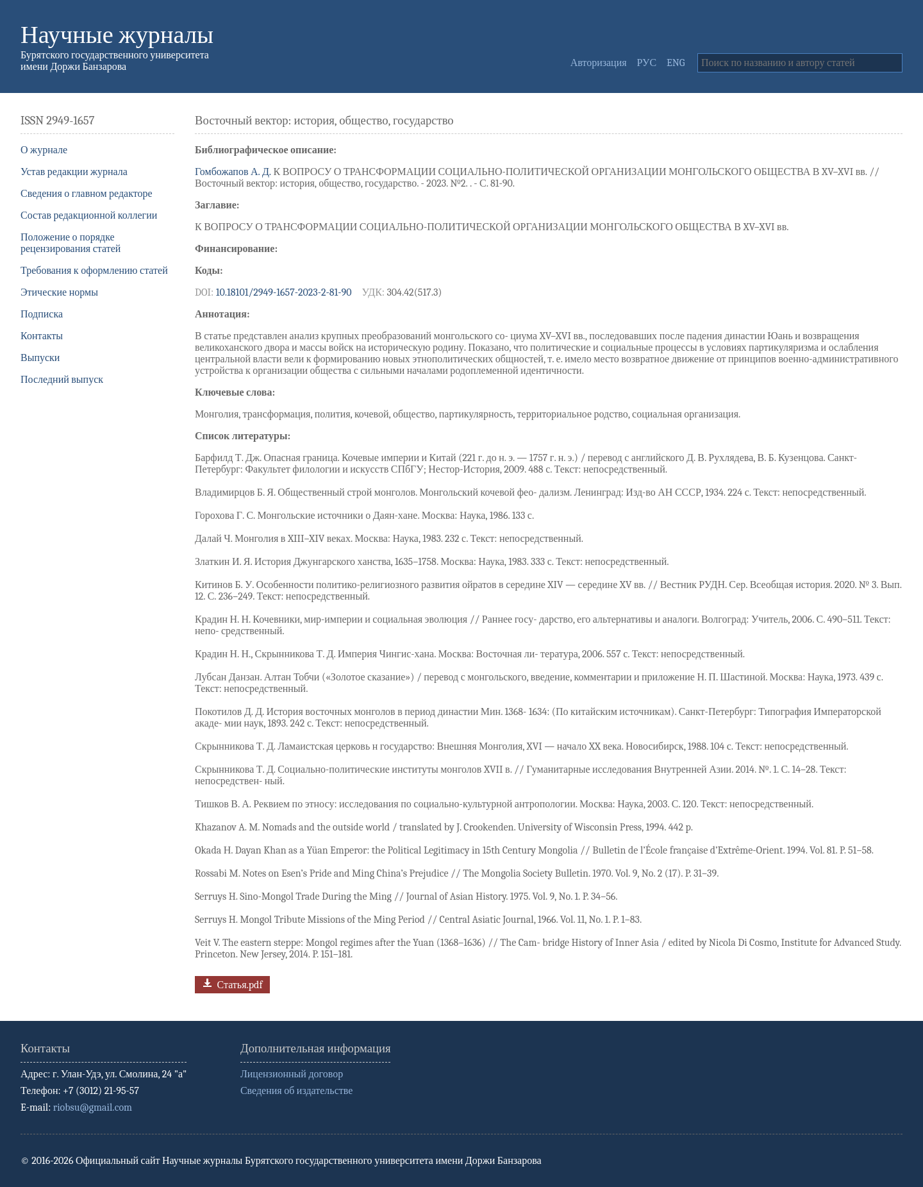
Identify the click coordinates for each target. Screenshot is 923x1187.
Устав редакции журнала (74, 172)
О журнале (44, 150)
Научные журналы (117, 35)
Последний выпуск (62, 379)
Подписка (42, 314)
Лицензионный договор (291, 1074)
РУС (647, 63)
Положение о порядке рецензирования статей (71, 243)
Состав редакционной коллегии (89, 215)
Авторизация (598, 63)
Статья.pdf (231, 983)
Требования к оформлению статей (94, 270)
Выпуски (40, 358)
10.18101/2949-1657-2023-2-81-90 (284, 292)
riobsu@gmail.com (92, 1107)
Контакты (42, 336)
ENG (676, 63)
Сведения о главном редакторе (87, 193)
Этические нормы (59, 292)
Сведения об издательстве (296, 1091)
